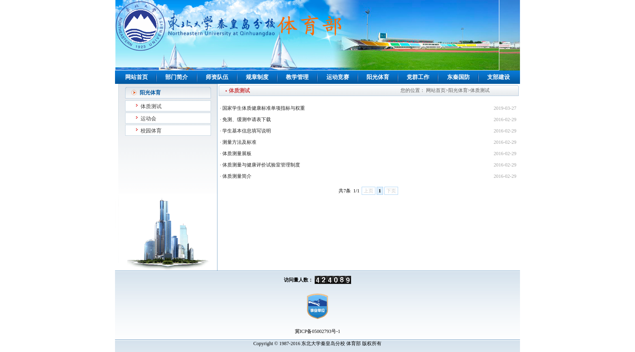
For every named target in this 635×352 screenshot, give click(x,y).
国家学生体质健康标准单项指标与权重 (263, 108)
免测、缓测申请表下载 (246, 119)
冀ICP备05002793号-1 (318, 331)
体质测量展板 (236, 153)
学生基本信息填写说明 (246, 131)
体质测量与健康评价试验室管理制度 (261, 165)
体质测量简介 (236, 176)
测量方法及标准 (239, 142)
